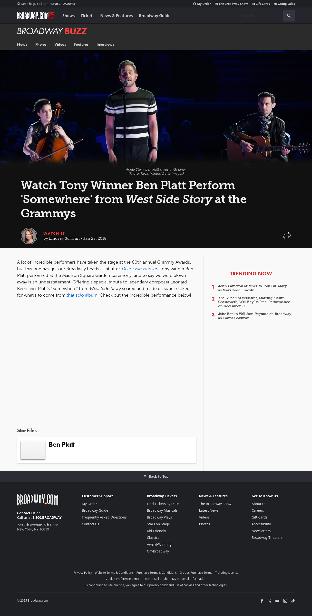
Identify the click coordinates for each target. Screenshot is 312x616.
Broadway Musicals (162, 510)
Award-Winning (159, 544)
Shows (68, 16)
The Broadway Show (231, 4)
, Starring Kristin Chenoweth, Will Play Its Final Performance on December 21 (254, 302)
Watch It (54, 233)
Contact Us (26, 513)
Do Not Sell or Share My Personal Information (175, 579)
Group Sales (284, 4)
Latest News (208, 510)
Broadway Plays (159, 517)
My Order (202, 4)
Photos (40, 44)
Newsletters (261, 531)
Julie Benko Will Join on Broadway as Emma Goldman (254, 316)
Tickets (88, 16)
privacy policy (158, 585)
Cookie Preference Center (123, 579)
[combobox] (265, 16)
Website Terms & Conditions (114, 573)
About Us (259, 503)
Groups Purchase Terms (196, 573)
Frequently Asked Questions (104, 517)
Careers (258, 510)
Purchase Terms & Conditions (156, 573)
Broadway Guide (154, 16)
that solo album (82, 295)
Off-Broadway (158, 551)
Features (81, 44)
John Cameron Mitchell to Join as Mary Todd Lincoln (252, 288)
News (22, 44)
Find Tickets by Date (163, 503)
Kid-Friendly (156, 531)
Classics (153, 537)
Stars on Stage (158, 524)
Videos (60, 44)
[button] (287, 238)
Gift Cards (261, 4)
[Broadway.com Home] (36, 15)
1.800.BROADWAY (46, 4)
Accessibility (261, 524)
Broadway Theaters (267, 537)
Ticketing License (227, 573)
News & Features (116, 16)
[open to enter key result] (289, 16)
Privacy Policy (83, 573)
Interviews (105, 44)
